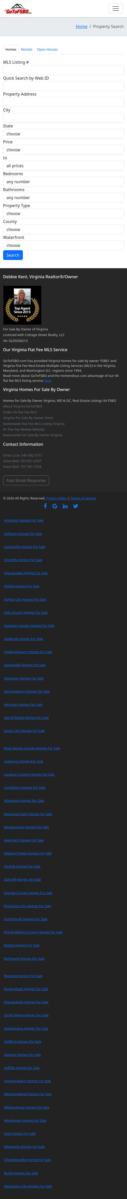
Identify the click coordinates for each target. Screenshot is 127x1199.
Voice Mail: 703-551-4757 (22, 461)
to (5, 158)
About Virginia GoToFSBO (22, 406)
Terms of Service (83, 498)
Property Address (20, 94)
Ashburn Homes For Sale (23, 533)
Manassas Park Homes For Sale (28, 814)
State (8, 126)
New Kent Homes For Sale (24, 840)
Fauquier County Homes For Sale (29, 625)
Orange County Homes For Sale (28, 892)
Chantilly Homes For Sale (23, 559)
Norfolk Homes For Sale (22, 866)
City (6, 110)
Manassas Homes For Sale (24, 800)
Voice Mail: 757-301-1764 (22, 466)
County (10, 221)
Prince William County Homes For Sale (33, 932)
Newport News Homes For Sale (27, 853)
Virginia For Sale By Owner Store (28, 417)
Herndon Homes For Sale (23, 704)
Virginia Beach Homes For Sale (27, 1081)
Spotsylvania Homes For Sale (26, 1028)
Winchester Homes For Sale (25, 1120)
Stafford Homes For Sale (22, 1041)
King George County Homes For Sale (32, 748)
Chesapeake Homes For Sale (26, 573)
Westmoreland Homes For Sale (27, 1094)
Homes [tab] (10, 49)
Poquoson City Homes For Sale (27, 906)
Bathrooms (13, 189)
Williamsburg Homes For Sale (26, 1107)
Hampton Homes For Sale (23, 678)
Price (8, 142)
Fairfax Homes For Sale (21, 586)
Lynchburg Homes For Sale (24, 787)
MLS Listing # (16, 62)
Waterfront (13, 237)
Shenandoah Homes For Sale (26, 1002)
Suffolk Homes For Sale (22, 1067)
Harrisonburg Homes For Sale (27, 691)
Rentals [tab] (26, 49)
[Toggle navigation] (115, 8)
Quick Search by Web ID (26, 78)
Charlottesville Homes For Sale (27, 1159)
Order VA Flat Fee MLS (20, 412)
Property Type (16, 205)
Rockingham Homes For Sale (26, 989)
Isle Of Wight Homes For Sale (26, 717)
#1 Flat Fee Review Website (23, 429)
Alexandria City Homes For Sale (28, 1186)
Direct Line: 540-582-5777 (22, 455)
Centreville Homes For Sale (24, 546)
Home (82, 26)
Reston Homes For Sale (22, 945)
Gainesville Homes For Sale (25, 665)
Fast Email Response (26, 480)
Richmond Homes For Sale (24, 958)
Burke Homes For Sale (21, 1173)
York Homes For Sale (19, 1133)
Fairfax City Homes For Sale (25, 599)
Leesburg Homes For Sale (23, 761)
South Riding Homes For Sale (26, 1015)
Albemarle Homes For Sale (24, 1146)
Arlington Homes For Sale (23, 520)
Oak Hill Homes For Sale (22, 879)
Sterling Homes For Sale (22, 1054)
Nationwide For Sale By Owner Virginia (32, 435)
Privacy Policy (56, 498)
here (47, 380)
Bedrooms (13, 173)
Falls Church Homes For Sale (26, 612)
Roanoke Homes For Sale (23, 975)
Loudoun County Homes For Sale (29, 774)
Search (13, 255)
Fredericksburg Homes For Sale (28, 651)
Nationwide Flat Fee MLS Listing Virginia (34, 423)
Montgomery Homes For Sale (26, 827)
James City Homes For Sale (24, 730)
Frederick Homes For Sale (23, 638)
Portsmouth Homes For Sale (25, 919)
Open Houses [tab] (47, 49)
